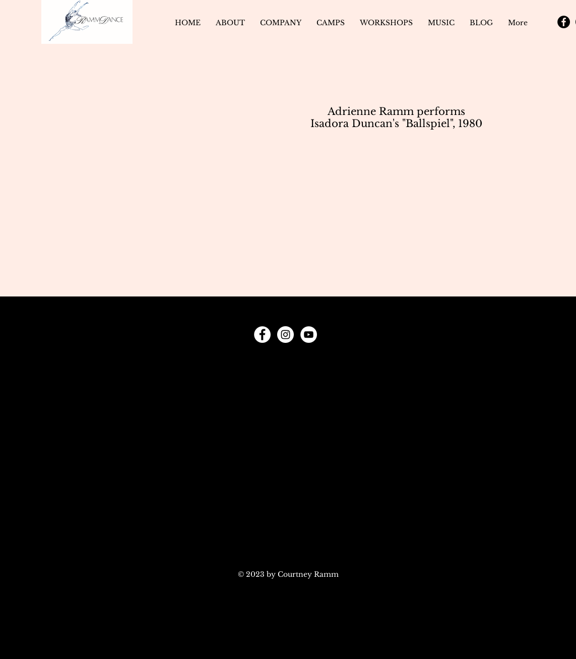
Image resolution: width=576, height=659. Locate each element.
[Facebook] (563, 22)
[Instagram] (285, 334)
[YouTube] (308, 334)
